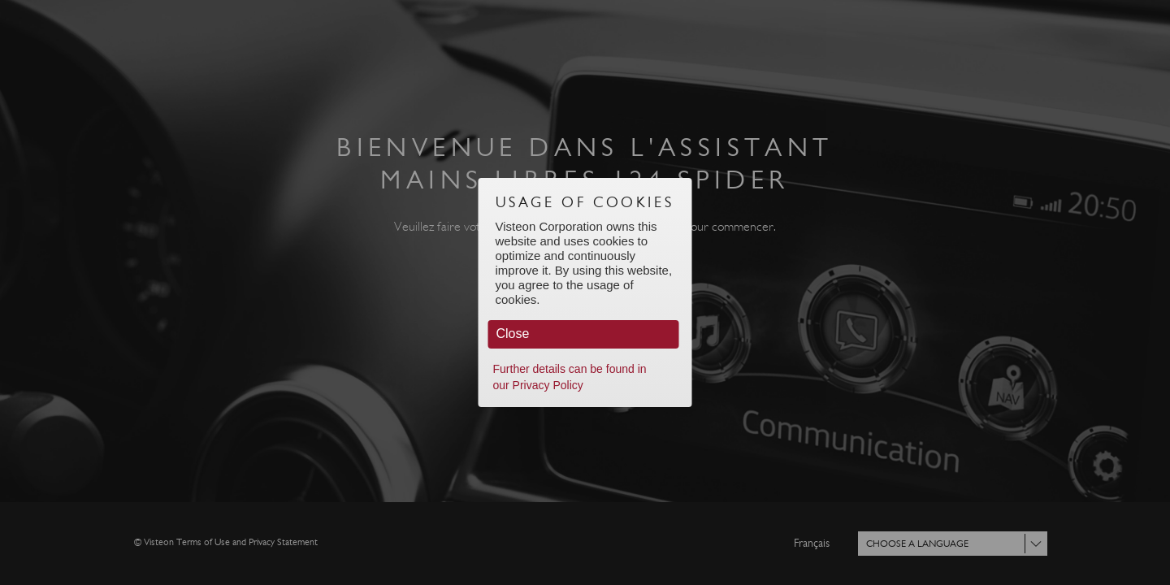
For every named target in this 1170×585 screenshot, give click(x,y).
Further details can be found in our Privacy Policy (570, 377)
